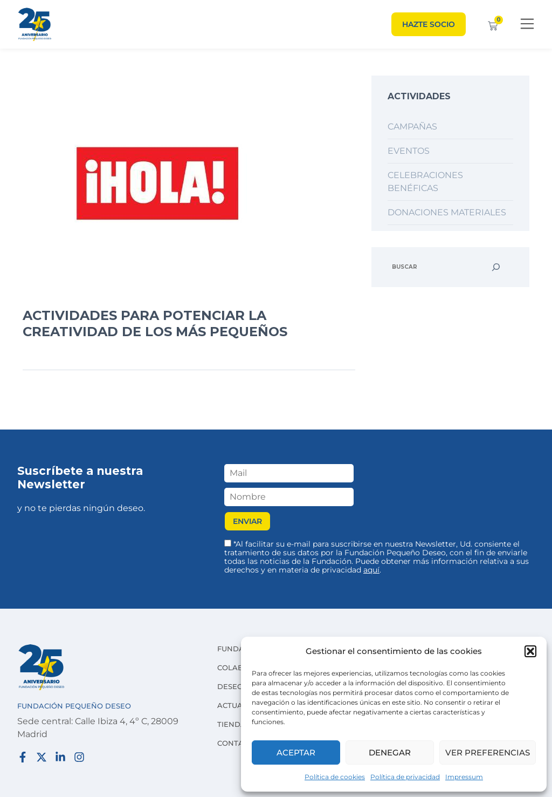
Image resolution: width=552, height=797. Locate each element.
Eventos (409, 151)
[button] (530, 651)
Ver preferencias (487, 752)
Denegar (390, 752)
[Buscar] (496, 267)
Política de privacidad (405, 777)
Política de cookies (335, 777)
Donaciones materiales (447, 212)
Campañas (412, 126)
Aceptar (296, 752)
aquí (371, 570)
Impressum (464, 777)
